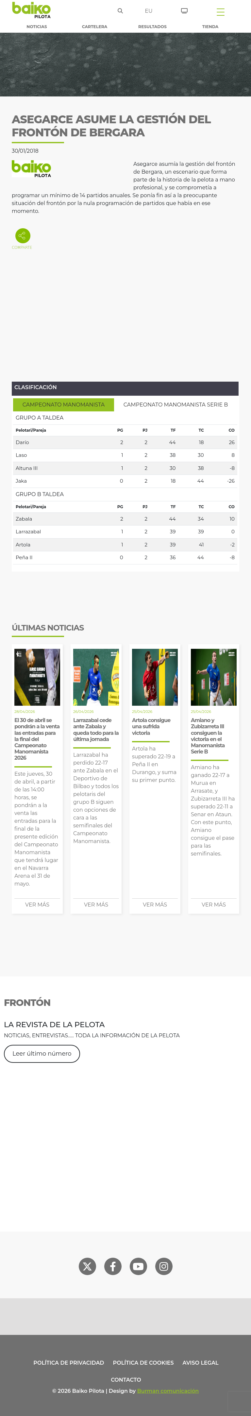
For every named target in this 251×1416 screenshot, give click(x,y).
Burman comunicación (168, 1391)
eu (148, 11)
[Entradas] (184, 9)
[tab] (63, 404)
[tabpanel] (125, 487)
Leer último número (42, 1053)
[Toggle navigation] (221, 12)
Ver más (37, 905)
